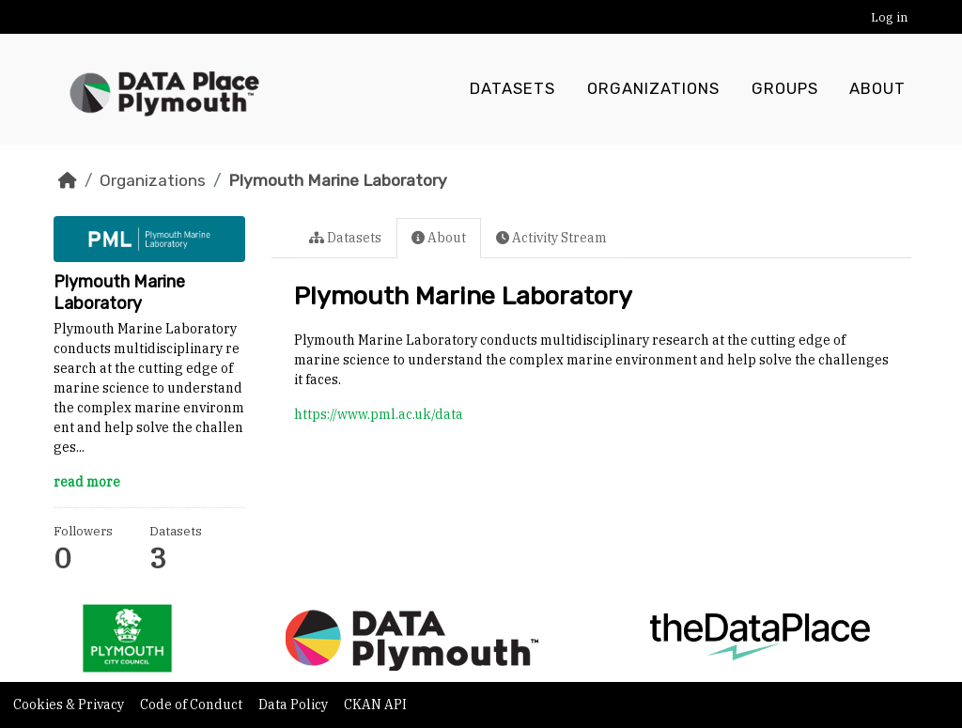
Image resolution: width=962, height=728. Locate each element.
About (877, 89)
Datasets (512, 89)
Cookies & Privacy (70, 704)
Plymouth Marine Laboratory (337, 180)
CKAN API (375, 704)
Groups (785, 89)
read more (87, 481)
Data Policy (294, 704)
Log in (889, 17)
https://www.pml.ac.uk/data (378, 414)
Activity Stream (551, 237)
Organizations (653, 89)
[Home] (67, 180)
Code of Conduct (192, 704)
